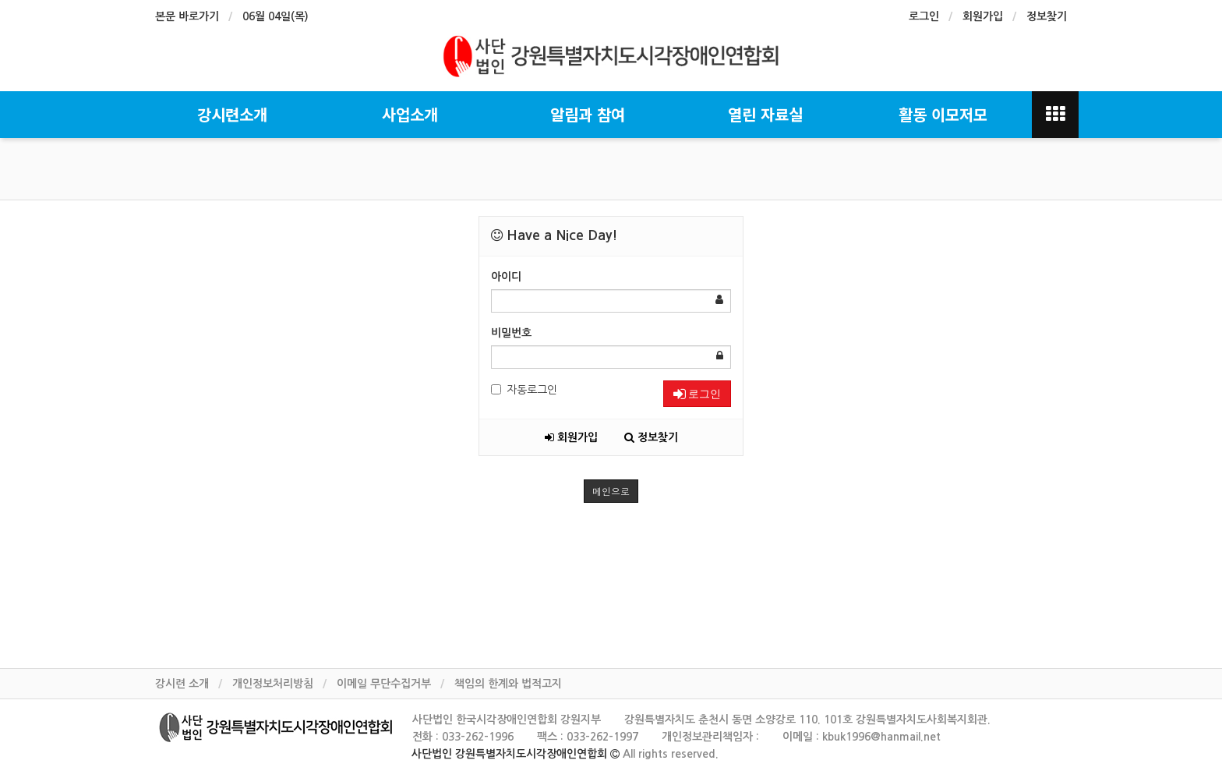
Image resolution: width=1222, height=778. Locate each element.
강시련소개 (232, 114)
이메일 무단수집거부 (384, 683)
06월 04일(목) (275, 16)
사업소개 (410, 114)
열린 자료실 (765, 114)
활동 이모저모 (943, 114)
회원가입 (982, 16)
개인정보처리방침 (272, 683)
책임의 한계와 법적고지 (508, 683)
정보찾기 (1046, 16)
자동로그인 (524, 389)
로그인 (924, 16)
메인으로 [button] (611, 490)
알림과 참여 (587, 114)
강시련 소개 (182, 683)
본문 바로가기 (187, 16)
